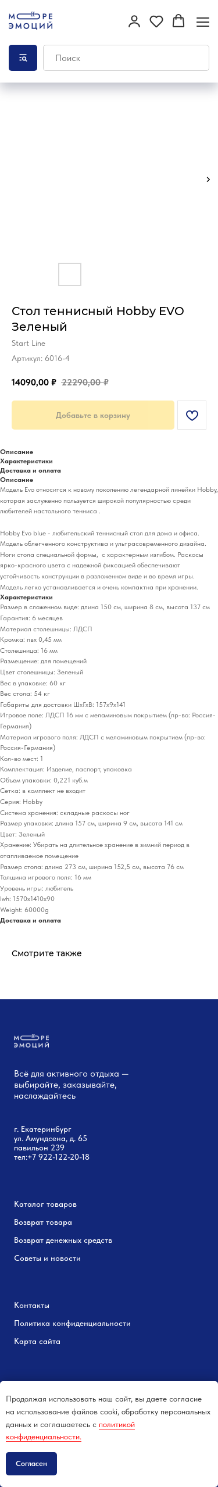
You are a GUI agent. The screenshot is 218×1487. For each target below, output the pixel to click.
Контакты (31, 1305)
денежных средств (79, 1240)
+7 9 (35, 1156)
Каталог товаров (45, 1204)
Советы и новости (47, 1258)
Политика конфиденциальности (72, 1323)
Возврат (29, 1240)
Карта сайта (37, 1341)
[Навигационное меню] (202, 21)
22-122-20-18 (66, 1156)
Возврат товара (43, 1222)
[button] (134, 21)
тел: (20, 1156)
